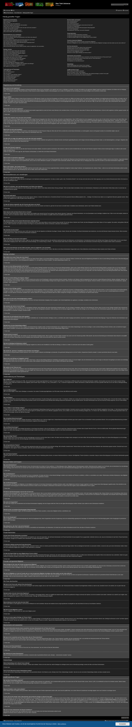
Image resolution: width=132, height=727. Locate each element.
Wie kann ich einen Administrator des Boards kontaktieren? (79, 74)
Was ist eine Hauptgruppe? (72, 28)
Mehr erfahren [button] (62, 724)
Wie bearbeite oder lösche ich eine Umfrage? (13, 57)
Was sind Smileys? (7, 73)
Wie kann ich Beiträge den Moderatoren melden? (14, 62)
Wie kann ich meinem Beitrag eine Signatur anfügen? (14, 53)
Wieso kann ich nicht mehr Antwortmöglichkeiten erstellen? (16, 55)
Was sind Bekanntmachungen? (10, 77)
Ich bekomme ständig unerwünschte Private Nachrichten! (79, 35)
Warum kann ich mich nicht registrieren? (12, 23)
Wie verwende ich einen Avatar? (10, 43)
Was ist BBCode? (7, 70)
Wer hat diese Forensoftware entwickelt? (75, 70)
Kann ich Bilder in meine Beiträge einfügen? (13, 74)
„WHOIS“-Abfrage (104, 698)
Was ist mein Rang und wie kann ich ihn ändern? (14, 44)
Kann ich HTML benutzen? (9, 71)
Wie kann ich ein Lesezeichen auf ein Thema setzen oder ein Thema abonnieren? (84, 58)
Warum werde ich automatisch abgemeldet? (13, 30)
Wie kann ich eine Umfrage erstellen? (11, 54)
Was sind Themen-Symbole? (9, 80)
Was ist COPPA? (7, 22)
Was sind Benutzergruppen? (73, 23)
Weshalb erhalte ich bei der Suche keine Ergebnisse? (78, 48)
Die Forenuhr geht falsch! (9, 38)
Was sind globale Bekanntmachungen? (12, 75)
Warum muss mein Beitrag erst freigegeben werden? (14, 64)
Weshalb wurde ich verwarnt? (10, 61)
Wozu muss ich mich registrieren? (10, 21)
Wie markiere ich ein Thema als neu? (11, 66)
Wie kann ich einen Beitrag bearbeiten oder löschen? (14, 51)
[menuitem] (12, 10)
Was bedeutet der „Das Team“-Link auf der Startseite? (78, 30)
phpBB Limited (52, 214)
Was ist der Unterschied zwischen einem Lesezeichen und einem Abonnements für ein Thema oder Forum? (89, 56)
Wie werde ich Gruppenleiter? (73, 26)
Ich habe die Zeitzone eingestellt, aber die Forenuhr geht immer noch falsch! (19, 39)
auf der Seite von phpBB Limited (15, 683)
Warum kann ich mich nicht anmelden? (11, 26)
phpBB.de (62, 214)
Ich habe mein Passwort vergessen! (11, 28)
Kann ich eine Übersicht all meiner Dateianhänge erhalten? (79, 66)
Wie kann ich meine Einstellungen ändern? (12, 35)
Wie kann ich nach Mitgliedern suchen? (75, 51)
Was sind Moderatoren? (72, 22)
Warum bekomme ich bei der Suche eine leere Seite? (78, 49)
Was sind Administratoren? (72, 21)
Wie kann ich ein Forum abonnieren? (74, 59)
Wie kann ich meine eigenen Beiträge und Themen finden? (79, 52)
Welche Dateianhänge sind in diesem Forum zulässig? (78, 65)
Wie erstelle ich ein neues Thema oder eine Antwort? (14, 50)
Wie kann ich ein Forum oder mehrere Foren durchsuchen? (79, 47)
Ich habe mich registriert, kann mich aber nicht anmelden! (15, 25)
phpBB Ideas (67, 690)
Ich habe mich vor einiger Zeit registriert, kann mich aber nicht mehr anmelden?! (20, 27)
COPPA (77, 119)
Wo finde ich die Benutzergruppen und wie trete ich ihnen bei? (80, 25)
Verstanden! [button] (122, 724)
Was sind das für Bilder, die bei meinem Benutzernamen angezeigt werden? (19, 42)
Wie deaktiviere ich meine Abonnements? (75, 60)
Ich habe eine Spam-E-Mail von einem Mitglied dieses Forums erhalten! (82, 37)
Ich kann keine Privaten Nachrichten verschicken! (77, 34)
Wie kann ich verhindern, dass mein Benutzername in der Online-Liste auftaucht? (20, 37)
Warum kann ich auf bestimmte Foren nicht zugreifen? (15, 58)
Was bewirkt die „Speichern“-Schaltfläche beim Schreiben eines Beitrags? (19, 63)
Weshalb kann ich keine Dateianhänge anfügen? (13, 59)
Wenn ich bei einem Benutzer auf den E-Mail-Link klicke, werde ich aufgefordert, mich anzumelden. (24, 46)
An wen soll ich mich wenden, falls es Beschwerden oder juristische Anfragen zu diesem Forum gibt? (88, 73)
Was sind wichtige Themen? (9, 78)
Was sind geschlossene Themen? (10, 79)
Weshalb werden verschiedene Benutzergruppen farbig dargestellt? (81, 27)
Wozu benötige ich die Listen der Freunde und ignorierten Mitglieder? (81, 41)
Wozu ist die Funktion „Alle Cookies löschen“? (13, 31)
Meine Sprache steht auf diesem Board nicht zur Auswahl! (15, 41)
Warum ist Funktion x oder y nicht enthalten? (76, 72)
